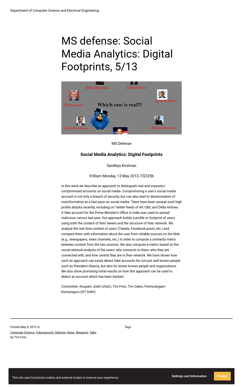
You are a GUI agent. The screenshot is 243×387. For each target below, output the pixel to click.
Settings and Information (189, 376)
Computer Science (22, 332)
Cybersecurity (45, 332)
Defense (60, 332)
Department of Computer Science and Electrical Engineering (54, 10)
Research (82, 332)
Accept (222, 376)
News (70, 332)
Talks (92, 332)
